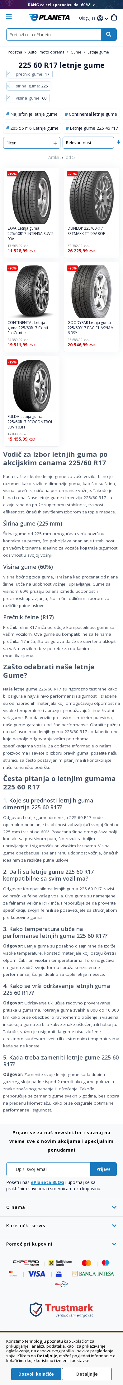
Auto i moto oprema (46, 52)
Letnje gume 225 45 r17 (94, 128)
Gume (76, 52)
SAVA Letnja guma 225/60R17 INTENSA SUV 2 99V (30, 233)
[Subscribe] (103, 1169)
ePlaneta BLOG (47, 1182)
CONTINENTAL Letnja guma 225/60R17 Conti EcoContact (27, 328)
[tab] (61, 1207)
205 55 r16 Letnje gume (34, 128)
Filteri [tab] (12, 143)
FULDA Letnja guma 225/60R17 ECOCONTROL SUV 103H (30, 422)
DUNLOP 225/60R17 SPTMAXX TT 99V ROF (86, 231)
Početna (15, 52)
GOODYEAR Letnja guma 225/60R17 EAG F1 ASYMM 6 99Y (91, 328)
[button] (88, 18)
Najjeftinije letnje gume (34, 114)
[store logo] (49, 17)
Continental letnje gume (93, 114)
